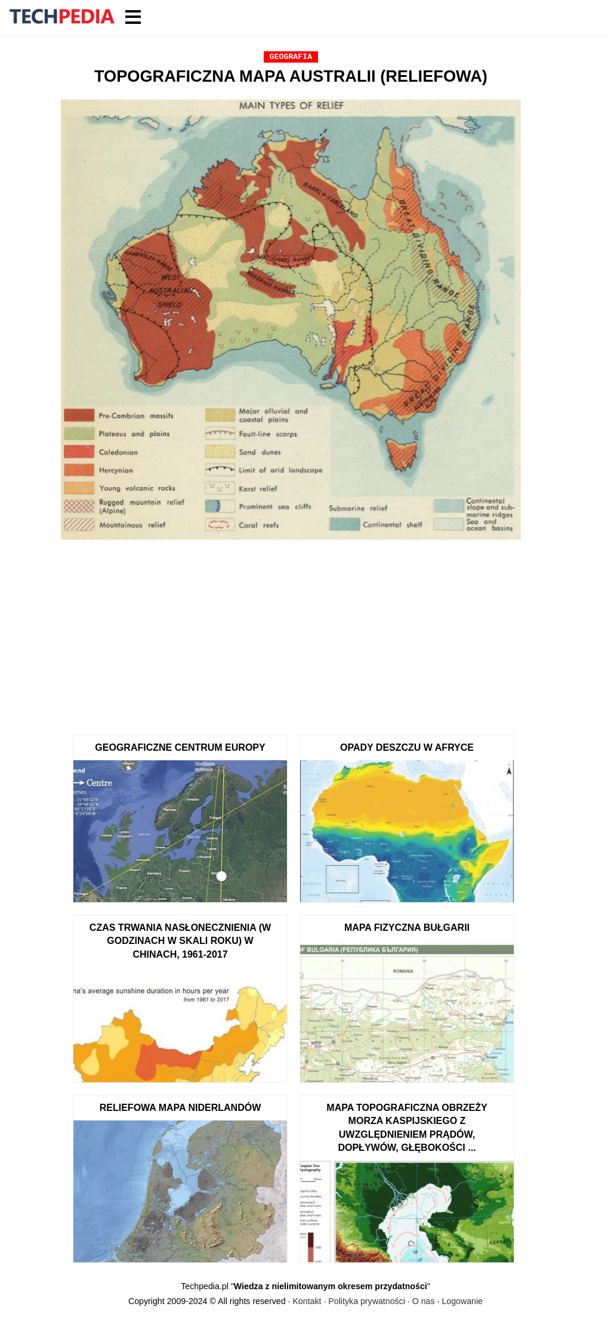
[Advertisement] (291, 633)
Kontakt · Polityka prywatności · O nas (363, 1301)
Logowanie (462, 1301)
